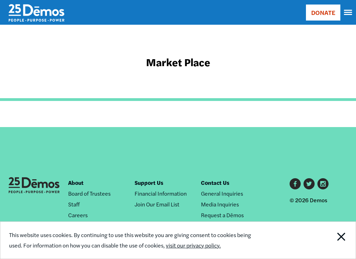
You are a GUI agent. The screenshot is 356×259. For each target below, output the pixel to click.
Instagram (323, 183)
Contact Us (215, 183)
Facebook (295, 183)
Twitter (309, 183)
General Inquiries (222, 193)
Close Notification (322, 240)
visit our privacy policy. (193, 245)
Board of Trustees (89, 193)
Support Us (149, 183)
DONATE (323, 12)
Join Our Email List (157, 204)
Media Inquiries (220, 204)
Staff (74, 204)
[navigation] (348, 12)
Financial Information (161, 193)
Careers (78, 215)
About (75, 183)
